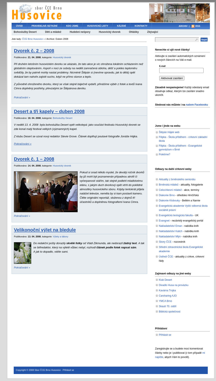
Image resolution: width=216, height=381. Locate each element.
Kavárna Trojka (167, 290)
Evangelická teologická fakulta (176, 215)
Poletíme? (164, 154)
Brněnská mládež (168, 184)
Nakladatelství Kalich (170, 231)
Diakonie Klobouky (169, 200)
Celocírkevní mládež (170, 189)
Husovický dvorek (109, 31)
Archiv (183, 26)
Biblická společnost (169, 311)
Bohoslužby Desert (25, 31)
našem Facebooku (197, 104)
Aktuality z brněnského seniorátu (177, 179)
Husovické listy (97, 26)
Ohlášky (134, 31)
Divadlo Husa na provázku (173, 285)
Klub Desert (165, 279)
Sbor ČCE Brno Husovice (48, 370)
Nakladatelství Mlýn (170, 236)
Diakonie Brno (167, 195)
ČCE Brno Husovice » (33, 39)
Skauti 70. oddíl (167, 306)
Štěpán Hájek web (169, 132)
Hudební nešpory (80, 31)
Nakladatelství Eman (170, 225)
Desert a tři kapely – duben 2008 (49, 111)
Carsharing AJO (168, 295)
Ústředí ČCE (166, 256)
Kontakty (141, 26)
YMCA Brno (165, 301)
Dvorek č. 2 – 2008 (34, 50)
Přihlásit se (165, 334)
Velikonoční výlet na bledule (45, 229)
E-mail (162, 66)
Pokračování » (22, 97)
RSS (197, 26)
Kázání (121, 26)
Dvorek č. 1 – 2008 (34, 159)
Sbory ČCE (165, 241)
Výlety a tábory (60, 236)
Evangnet (164, 220)
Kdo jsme (72, 26)
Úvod (19, 26)
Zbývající (152, 31)
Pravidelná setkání (44, 26)
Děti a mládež (53, 31)
